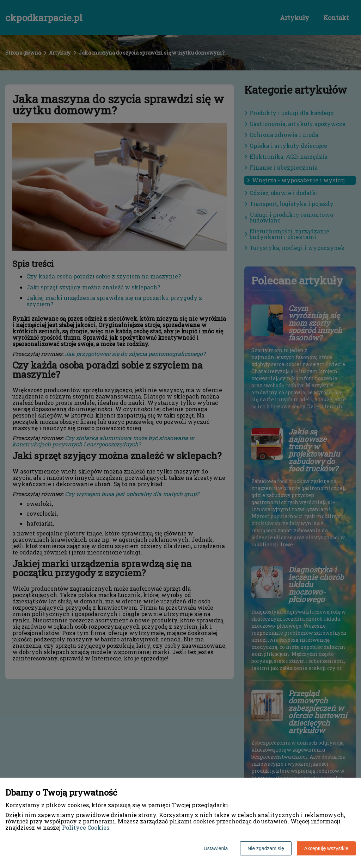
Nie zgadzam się (265, 848)
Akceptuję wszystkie (326, 848)
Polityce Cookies (85, 827)
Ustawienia (216, 848)
